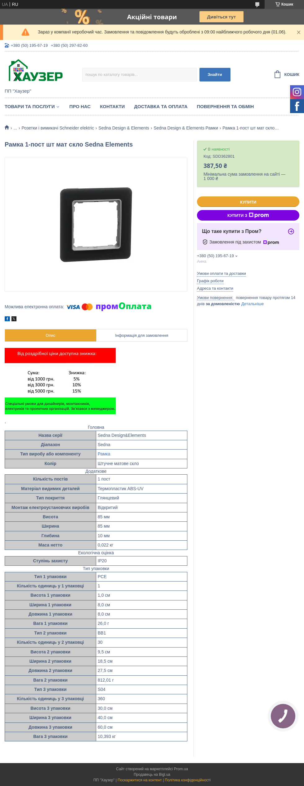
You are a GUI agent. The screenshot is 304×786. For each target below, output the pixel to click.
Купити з (248, 215)
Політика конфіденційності (188, 780)
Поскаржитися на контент (140, 780)
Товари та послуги (30, 106)
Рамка (104, 453)
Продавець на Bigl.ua (152, 774)
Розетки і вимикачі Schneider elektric (58, 127)
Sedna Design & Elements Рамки (186, 127)
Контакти (112, 106)
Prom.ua (181, 769)
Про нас (80, 106)
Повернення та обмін (225, 106)
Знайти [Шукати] (215, 74)
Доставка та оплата (160, 106)
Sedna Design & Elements (123, 127)
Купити (248, 202)
